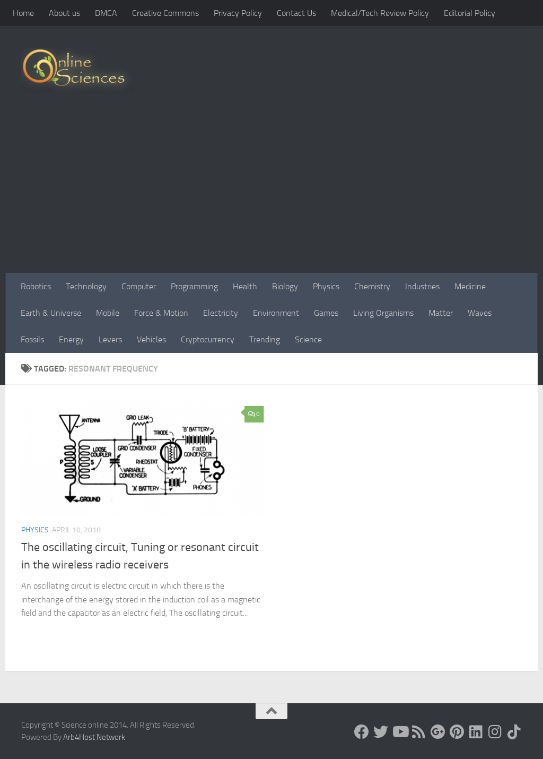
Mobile (107, 313)
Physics (326, 286)
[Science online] (361, 731)
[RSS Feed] (418, 731)
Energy (71, 339)
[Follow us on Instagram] (495, 731)
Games (326, 313)
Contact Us (296, 13)
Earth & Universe (51, 313)
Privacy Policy (238, 13)
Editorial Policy (469, 13)
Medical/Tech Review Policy (380, 13)
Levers (110, 339)
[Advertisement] (271, 193)
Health (245, 286)
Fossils (32, 339)
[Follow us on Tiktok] (514, 731)
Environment (276, 313)
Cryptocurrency (207, 339)
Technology (86, 286)
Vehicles (151, 339)
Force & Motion (161, 313)
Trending (264, 339)
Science (308, 339)
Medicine (470, 286)
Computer (138, 286)
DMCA (106, 13)
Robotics (36, 286)
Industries (422, 286)
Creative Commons (165, 13)
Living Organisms (383, 313)
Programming (194, 286)
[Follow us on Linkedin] (476, 731)
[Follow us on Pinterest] (457, 731)
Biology (285, 286)
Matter (440, 313)
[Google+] (438, 731)
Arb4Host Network (94, 737)
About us (64, 13)
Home (23, 13)
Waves (480, 313)
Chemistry (372, 286)
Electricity (220, 313)
